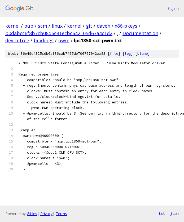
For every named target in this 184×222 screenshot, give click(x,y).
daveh (103, 26)
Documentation (140, 33)
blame (142, 53)
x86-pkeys (126, 26)
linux (57, 26)
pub (28, 26)
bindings (44, 40)
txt (162, 213)
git (89, 26)
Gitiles (32, 213)
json (174, 213)
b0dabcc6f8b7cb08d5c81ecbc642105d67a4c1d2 (58, 33)
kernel (12, 26)
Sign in (173, 8)
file (114, 53)
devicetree (17, 40)
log (128, 53)
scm (42, 26)
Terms (61, 213)
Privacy (46, 213)
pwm (63, 40)
